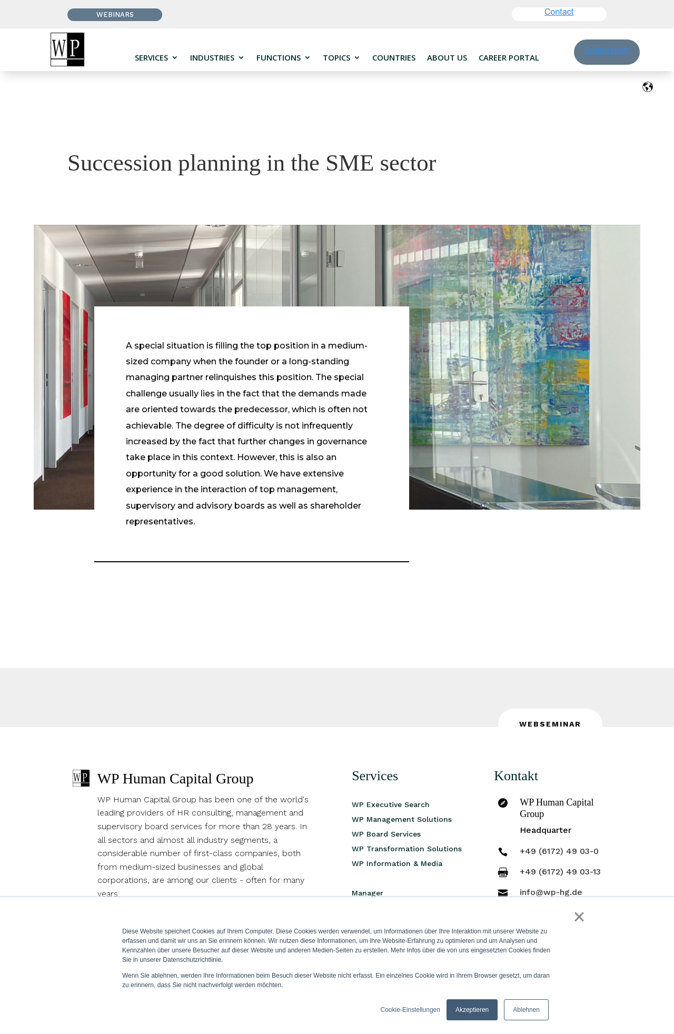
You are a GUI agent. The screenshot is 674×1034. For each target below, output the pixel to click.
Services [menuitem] (151, 58)
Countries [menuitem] (393, 58)
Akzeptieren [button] (472, 1009)
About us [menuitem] (447, 58)
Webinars (115, 14)
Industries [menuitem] (212, 58)
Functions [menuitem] (278, 58)
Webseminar (550, 724)
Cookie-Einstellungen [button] (410, 1009)
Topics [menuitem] (336, 58)
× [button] (579, 916)
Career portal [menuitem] (509, 58)
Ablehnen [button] (526, 1009)
